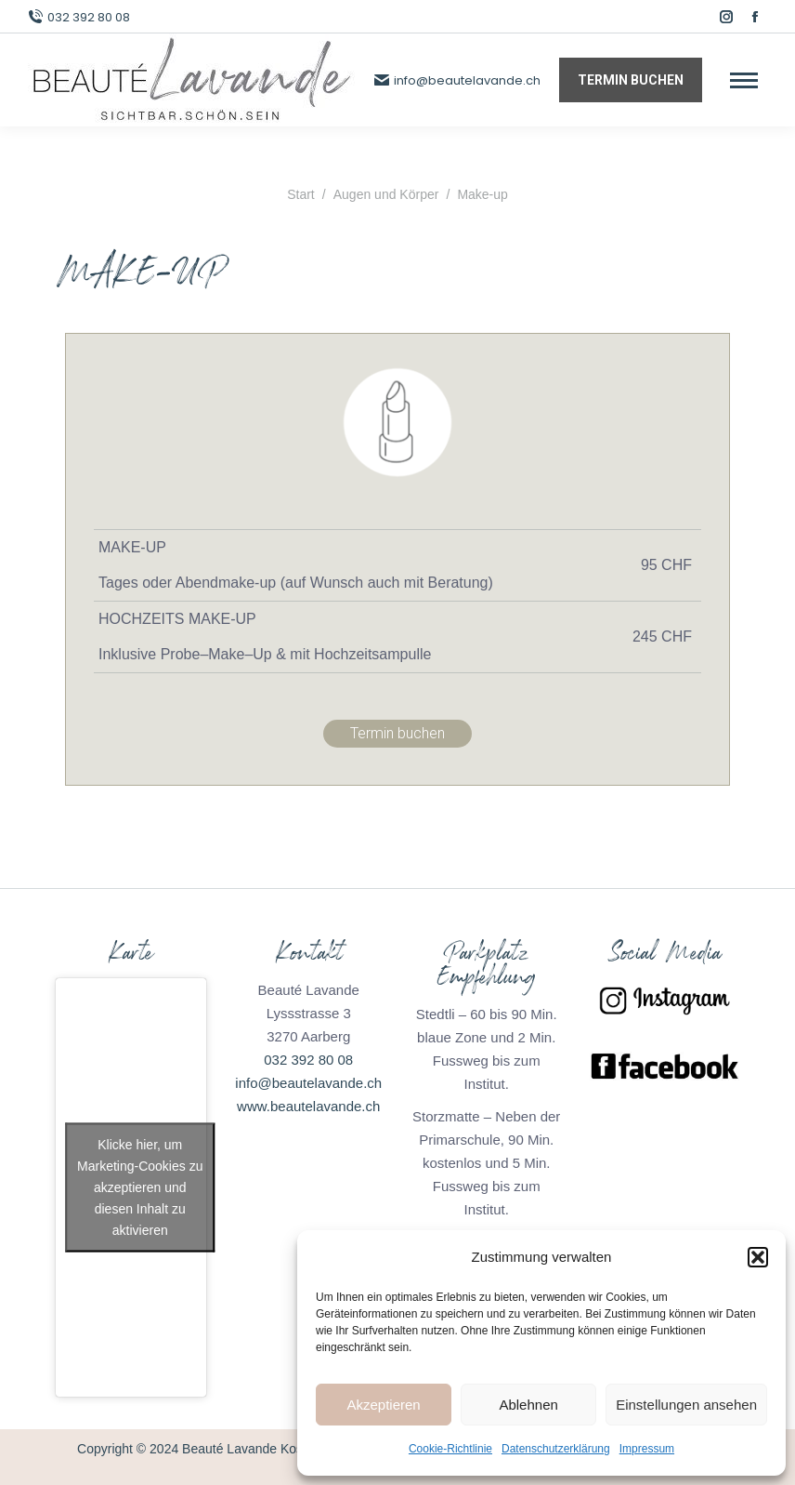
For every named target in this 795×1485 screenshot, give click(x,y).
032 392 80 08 (79, 17)
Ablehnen (528, 1404)
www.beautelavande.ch (308, 1106)
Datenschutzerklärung (556, 1448)
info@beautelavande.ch (457, 80)
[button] (758, 1257)
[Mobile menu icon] (744, 80)
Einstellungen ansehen (686, 1404)
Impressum (646, 1448)
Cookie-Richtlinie (450, 1448)
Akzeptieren (383, 1404)
